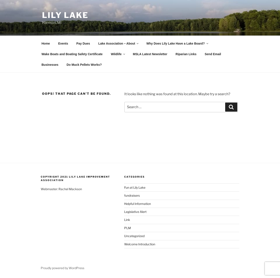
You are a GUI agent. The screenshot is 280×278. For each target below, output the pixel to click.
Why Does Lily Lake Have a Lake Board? (177, 43)
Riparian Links (186, 54)
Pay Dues (83, 43)
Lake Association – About (118, 43)
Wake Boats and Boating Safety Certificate (72, 54)
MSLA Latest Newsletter (150, 54)
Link (127, 220)
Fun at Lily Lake (134, 187)
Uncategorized (134, 236)
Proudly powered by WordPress (62, 268)
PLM (127, 228)
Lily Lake (65, 15)
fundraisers (132, 195)
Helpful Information (137, 204)
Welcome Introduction (139, 244)
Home (46, 43)
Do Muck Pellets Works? (84, 64)
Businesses (50, 64)
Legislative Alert (135, 212)
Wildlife (118, 54)
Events (63, 43)
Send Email (213, 54)
